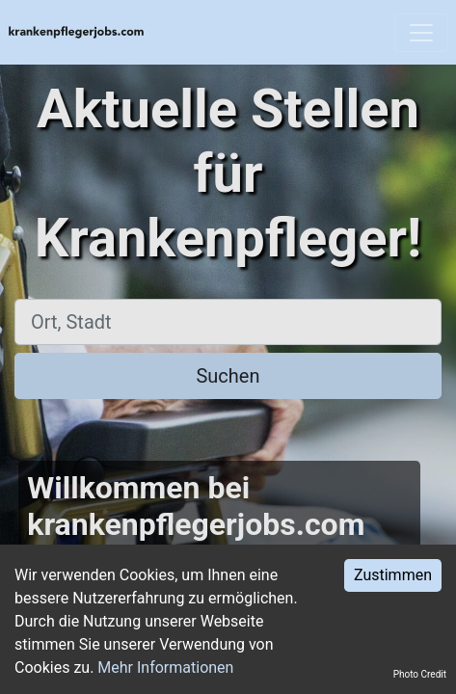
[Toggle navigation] (421, 32)
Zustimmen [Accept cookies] (393, 575)
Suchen (227, 375)
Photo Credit (419, 674)
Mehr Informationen (165, 667)
